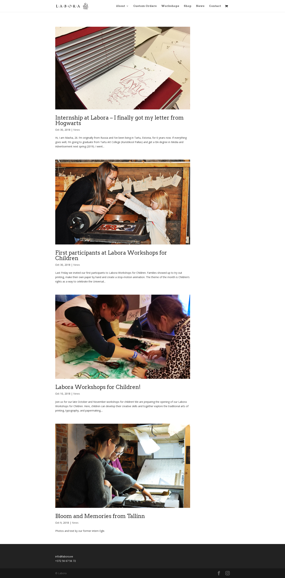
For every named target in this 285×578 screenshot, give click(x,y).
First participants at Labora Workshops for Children (111, 255)
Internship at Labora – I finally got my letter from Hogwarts (119, 120)
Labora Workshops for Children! (98, 387)
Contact (215, 6)
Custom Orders (145, 6)
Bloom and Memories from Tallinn (100, 516)
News (200, 6)
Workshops (170, 6)
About (120, 6)
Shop (187, 6)
